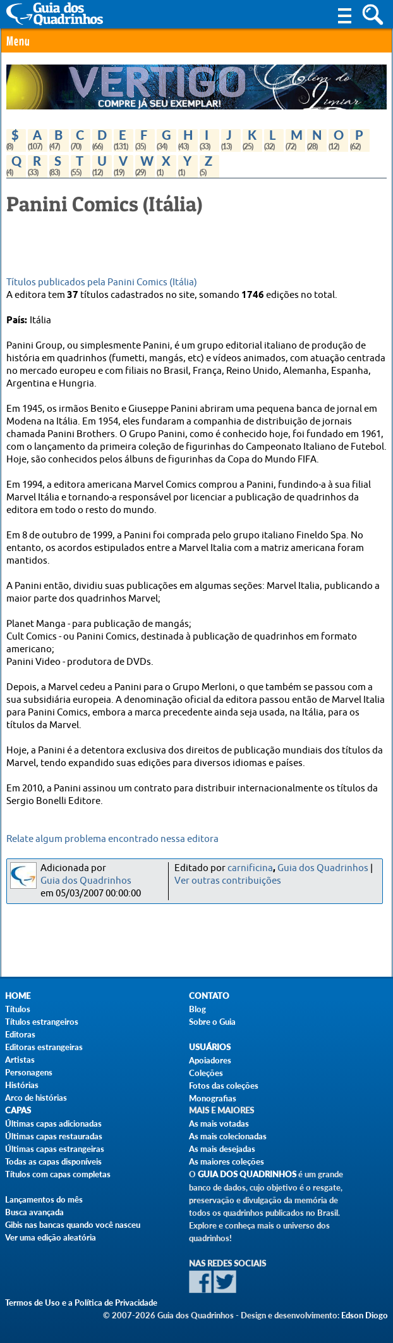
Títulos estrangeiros (41, 1022)
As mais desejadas (222, 1149)
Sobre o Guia (212, 1022)
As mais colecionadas (228, 1136)
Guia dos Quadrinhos (85, 881)
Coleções (206, 1073)
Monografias (212, 1098)
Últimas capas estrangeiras (54, 1149)
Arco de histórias (36, 1097)
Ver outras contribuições (227, 881)
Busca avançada (34, 1212)
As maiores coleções (226, 1161)
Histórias (22, 1085)
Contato (209, 996)
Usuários (210, 1047)
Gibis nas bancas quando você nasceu (72, 1225)
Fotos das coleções (223, 1085)
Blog (197, 1009)
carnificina (250, 868)
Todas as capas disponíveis (53, 1161)
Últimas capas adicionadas (53, 1123)
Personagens (28, 1072)
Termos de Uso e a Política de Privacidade (81, 1302)
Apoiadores (210, 1060)
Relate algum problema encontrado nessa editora (112, 839)
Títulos (17, 1009)
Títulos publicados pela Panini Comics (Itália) (101, 282)
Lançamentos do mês (44, 1199)
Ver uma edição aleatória (50, 1237)
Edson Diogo (364, 1315)
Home (17, 996)
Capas (18, 1110)
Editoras (20, 1034)
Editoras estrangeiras (44, 1047)
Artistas (20, 1060)
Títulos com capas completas (58, 1174)
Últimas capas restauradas (53, 1136)
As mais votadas (219, 1123)
